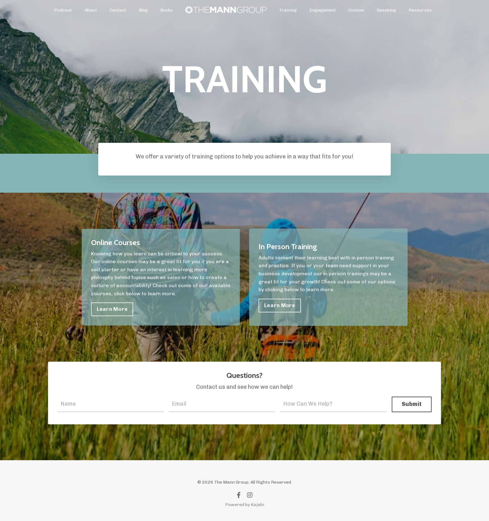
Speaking (386, 10)
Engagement (322, 10)
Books (166, 10)
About (91, 10)
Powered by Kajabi (244, 504)
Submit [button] (412, 404)
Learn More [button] (112, 309)
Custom (356, 10)
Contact (117, 10)
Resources (420, 10)
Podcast (63, 10)
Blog (143, 10)
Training (288, 10)
